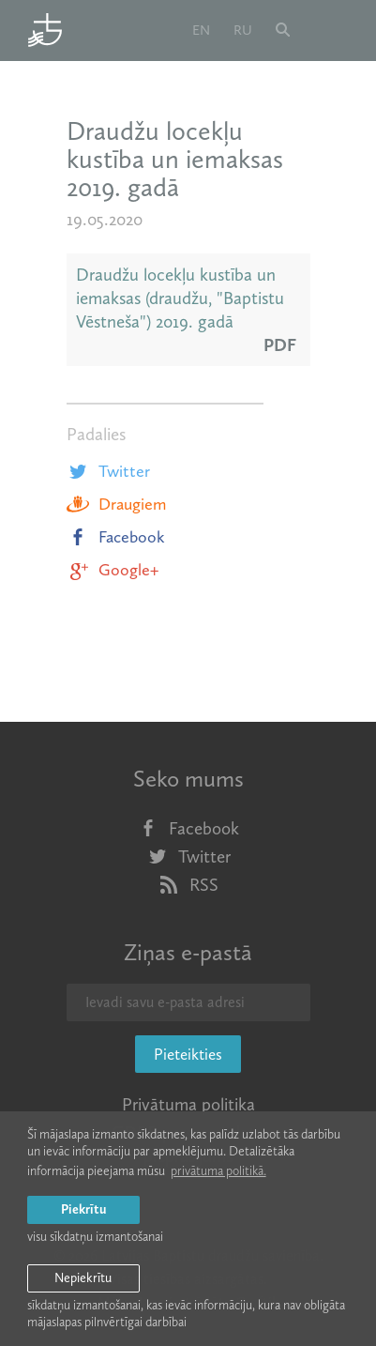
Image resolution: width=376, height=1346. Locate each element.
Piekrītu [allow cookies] (83, 1209)
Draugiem (116, 504)
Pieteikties (188, 1054)
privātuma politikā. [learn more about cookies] (218, 1171)
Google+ (112, 569)
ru (242, 30)
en (201, 30)
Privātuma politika (188, 1104)
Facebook (116, 537)
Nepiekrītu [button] (83, 1278)
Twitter (108, 471)
